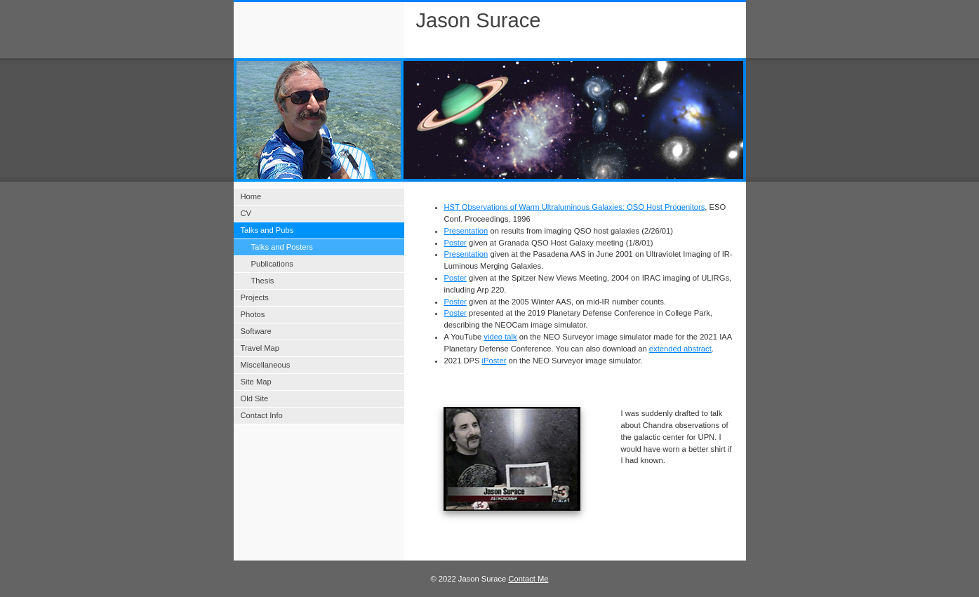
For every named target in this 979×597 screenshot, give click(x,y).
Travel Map (260, 348)
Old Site (255, 398)
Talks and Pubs (267, 230)
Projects (255, 297)
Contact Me (528, 579)
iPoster (494, 360)
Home (251, 196)
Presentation (466, 231)
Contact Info (262, 415)
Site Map (256, 381)
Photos (253, 314)
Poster (455, 243)
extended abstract (680, 348)
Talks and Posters (282, 247)
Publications (272, 264)
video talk (500, 337)
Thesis (262, 280)
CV (246, 213)
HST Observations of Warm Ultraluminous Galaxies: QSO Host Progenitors (574, 207)
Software (256, 331)
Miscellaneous (266, 365)
